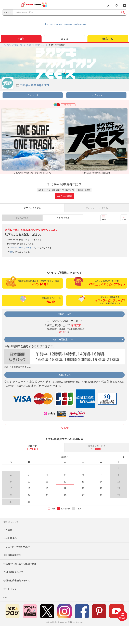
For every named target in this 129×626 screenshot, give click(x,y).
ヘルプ (64, 428)
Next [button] (126, 141)
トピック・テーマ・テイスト (22, 247)
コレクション (96, 95)
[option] (32, 141)
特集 (11, 251)
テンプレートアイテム (97, 207)
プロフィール (32, 95)
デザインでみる (62, 218)
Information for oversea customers (64, 24)
